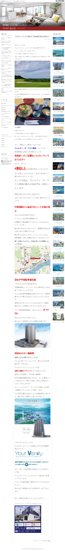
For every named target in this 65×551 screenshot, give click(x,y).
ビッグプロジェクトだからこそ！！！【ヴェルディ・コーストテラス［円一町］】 (6, 57)
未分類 (2, 107)
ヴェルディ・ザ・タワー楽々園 (58, 123)
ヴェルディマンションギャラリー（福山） (23, 22)
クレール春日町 (3, 127)
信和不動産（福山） (4, 111)
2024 (2, 140)
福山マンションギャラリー (5, 105)
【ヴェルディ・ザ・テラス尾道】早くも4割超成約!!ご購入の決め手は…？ (6, 52)
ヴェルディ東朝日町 (58, 286)
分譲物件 (48, 540)
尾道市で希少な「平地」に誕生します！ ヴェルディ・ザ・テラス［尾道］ (6, 81)
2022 (2, 144)
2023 (2, 142)
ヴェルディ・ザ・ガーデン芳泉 (58, 322)
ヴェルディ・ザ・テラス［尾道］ (40, 540)
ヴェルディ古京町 (58, 248)
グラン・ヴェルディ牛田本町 (58, 147)
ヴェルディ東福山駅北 (5, 116)
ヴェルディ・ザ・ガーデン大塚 (58, 260)
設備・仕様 (3, 103)
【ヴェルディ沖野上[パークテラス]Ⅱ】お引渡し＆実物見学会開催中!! (6, 76)
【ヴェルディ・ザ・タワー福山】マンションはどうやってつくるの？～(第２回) (6, 61)
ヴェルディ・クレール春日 (58, 298)
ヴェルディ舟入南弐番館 (58, 111)
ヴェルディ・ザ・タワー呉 (58, 310)
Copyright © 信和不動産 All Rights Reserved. (32, 548)
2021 (2, 146)
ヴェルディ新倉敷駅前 (58, 135)
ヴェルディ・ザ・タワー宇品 (58, 46)
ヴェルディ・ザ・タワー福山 (6, 122)
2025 (2, 138)
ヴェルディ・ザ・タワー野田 (58, 171)
